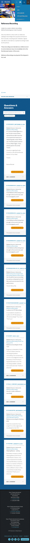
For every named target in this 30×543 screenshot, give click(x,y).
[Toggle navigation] (2, 2)
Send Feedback (25, 539)
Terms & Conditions (8, 536)
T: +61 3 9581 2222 (15, 527)
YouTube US (15, 539)
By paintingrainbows (12, 303)
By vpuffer (9, 443)
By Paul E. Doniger (11, 384)
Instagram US (18, 539)
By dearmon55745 (11, 185)
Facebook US (9, 539)
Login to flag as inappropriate (16, 126)
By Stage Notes (10, 410)
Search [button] (24, 2)
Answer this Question (16, 171)
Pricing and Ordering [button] (7, 96)
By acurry (9, 336)
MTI (18, 10)
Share (4, 92)
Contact (21, 536)
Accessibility (26, 536)
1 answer (10, 177)
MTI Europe (20, 13)
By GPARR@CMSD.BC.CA (12, 268)
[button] (20, 2)
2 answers (11, 375)
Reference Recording (11, 129)
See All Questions (9, 115)
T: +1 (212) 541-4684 (15, 499)
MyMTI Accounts (16, 2)
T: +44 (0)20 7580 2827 (15, 511)
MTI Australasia (22, 16)
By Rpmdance (10, 124)
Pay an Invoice (20, 19)
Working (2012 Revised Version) (14, 416)
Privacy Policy (15, 536)
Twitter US (12, 539)
